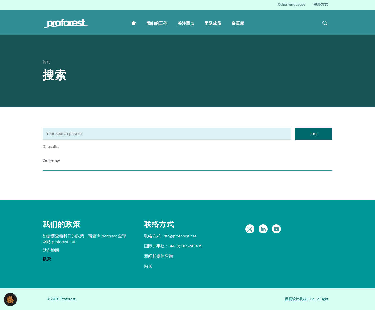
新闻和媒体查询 (158, 256)
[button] (10, 299)
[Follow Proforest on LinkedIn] (263, 228)
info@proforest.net (179, 236)
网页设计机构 (296, 299)
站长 (148, 266)
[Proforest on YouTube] (276, 228)
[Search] (325, 24)
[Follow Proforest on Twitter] (249, 228)
